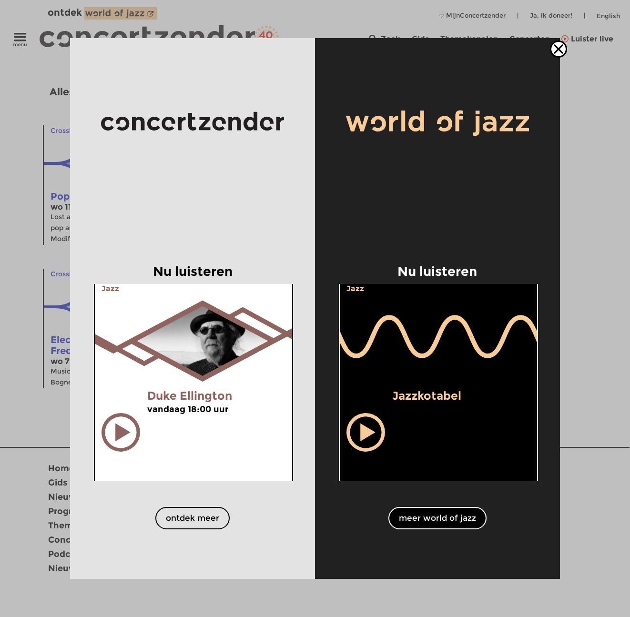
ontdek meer (192, 518)
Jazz (110, 288)
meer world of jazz (437, 518)
